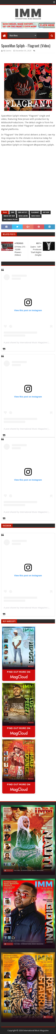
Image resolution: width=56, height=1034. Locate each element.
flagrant (35, 212)
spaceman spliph (10, 219)
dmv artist (22, 212)
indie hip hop (9, 216)
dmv (12, 212)
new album (23, 216)
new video (35, 216)
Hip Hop (46, 212)
